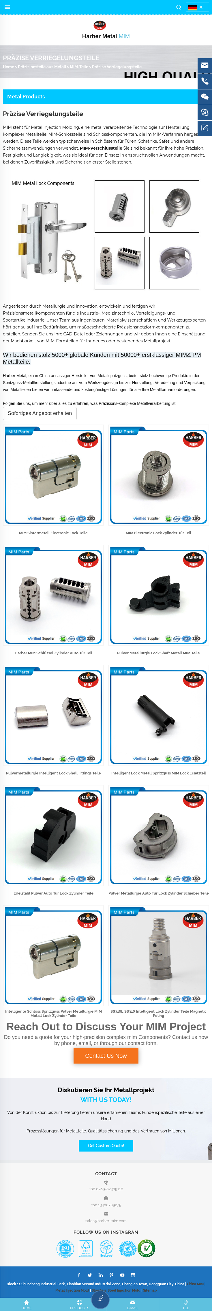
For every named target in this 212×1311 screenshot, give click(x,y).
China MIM (195, 1284)
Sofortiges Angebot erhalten (40, 413)
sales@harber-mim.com (106, 1221)
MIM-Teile (79, 67)
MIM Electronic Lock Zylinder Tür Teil (158, 533)
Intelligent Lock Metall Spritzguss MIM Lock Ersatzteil (158, 773)
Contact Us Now (106, 1056)
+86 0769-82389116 (106, 1189)
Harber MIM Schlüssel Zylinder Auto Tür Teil (53, 653)
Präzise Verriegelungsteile (117, 67)
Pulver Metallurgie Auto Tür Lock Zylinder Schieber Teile (158, 893)
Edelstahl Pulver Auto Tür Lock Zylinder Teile (53, 893)
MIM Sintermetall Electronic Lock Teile (53, 533)
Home (8, 67)
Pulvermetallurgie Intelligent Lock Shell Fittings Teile (53, 773)
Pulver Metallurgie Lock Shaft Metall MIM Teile (158, 653)
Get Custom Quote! (106, 1145)
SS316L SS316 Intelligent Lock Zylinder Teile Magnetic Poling (158, 1013)
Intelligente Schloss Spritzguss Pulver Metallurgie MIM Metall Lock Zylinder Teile (53, 1013)
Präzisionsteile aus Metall (42, 67)
